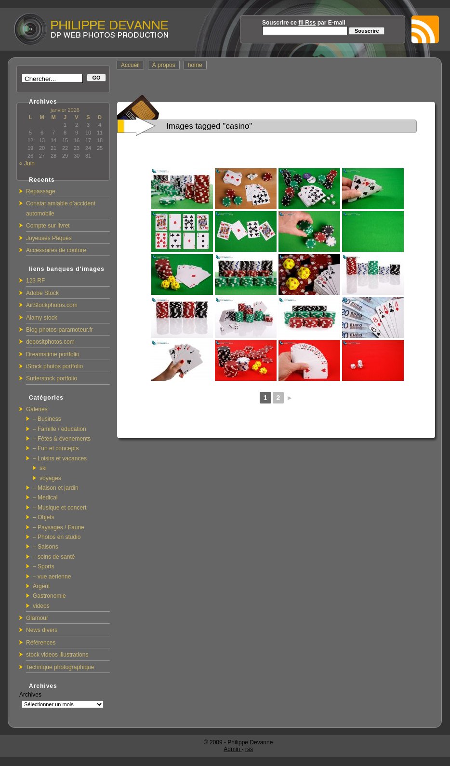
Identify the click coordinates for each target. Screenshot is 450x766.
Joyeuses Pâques (49, 238)
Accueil (130, 65)
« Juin (27, 163)
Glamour (37, 618)
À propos (163, 65)
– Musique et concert (59, 507)
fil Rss (307, 22)
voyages (50, 478)
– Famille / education (59, 429)
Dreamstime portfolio (52, 354)
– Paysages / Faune (58, 527)
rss (249, 749)
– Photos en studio (56, 537)
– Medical (45, 497)
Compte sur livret (48, 225)
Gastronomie (49, 595)
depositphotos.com (50, 341)
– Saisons (45, 546)
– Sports (43, 566)
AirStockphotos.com (52, 305)
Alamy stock (41, 317)
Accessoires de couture (56, 250)
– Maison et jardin (56, 487)
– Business (47, 419)
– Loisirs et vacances (60, 458)
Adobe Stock (42, 293)
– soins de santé (54, 556)
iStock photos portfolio (54, 366)
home (195, 65)
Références (40, 642)
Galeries (37, 409)
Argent (41, 586)
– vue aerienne (52, 576)
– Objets (43, 517)
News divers (41, 630)
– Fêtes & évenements (62, 438)
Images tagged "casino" (209, 126)
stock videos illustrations (57, 654)
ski (43, 468)
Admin (232, 749)
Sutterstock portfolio (51, 378)
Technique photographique (60, 667)
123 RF (35, 280)
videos (41, 606)
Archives (30, 694)
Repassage (40, 191)
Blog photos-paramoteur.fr (59, 329)
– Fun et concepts (56, 448)
